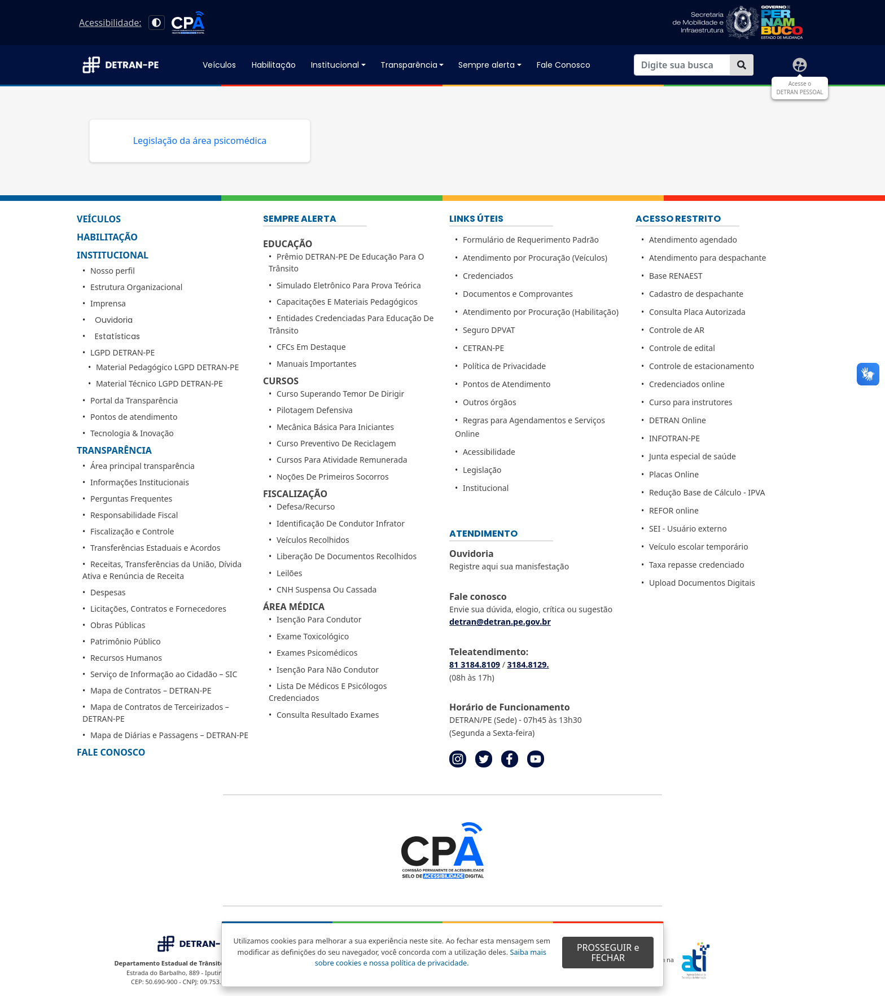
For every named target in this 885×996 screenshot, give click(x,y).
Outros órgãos (489, 402)
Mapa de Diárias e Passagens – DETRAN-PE (169, 735)
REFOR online (674, 510)
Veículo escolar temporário (698, 546)
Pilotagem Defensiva (315, 410)
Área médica (294, 606)
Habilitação (107, 237)
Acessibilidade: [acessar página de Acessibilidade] (110, 22)
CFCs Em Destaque (311, 346)
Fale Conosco (111, 752)
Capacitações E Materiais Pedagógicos (347, 301)
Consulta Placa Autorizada (697, 311)
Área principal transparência (142, 465)
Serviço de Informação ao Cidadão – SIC (164, 674)
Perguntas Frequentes (131, 498)
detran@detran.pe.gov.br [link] (500, 621)
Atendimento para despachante (707, 257)
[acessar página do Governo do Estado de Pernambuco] (737, 22)
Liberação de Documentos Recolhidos (347, 556)
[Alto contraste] (156, 22)
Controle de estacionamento (701, 366)
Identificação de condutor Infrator (341, 523)
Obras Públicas (117, 625)
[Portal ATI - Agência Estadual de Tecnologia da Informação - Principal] (715, 960)
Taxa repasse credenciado (696, 564)
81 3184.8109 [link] (474, 664)
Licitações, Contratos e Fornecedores (158, 608)
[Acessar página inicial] (126, 65)
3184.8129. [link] (528, 664)
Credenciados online (687, 384)
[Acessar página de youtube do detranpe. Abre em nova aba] (535, 758)
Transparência (408, 65)
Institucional (335, 65)
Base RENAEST (676, 275)
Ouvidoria (114, 320)
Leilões (290, 573)
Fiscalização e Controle (132, 531)
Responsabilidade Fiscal (134, 515)
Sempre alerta (486, 65)
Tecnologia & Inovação (132, 433)
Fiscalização (295, 494)
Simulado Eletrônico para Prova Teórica (349, 285)
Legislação (482, 469)
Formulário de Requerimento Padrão (531, 239)
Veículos (99, 219)
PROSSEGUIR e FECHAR (608, 952)
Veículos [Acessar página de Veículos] (219, 65)
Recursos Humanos (126, 657)
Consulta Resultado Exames (328, 714)
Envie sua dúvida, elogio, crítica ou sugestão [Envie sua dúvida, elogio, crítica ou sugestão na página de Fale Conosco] (530, 609)
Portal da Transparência (134, 400)
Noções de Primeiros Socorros (333, 476)
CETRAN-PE (483, 348)
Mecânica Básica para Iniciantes (335, 427)
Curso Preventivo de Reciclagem (336, 443)
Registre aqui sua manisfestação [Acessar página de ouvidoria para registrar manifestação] (509, 566)
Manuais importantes (317, 363)
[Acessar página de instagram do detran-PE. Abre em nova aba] (457, 758)
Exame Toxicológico (313, 636)
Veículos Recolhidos (313, 539)
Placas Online (674, 474)
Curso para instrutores (691, 402)
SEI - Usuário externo (688, 528)
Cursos (281, 381)
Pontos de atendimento (133, 416)
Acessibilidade (489, 451)
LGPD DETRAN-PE (122, 352)
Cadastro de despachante (696, 293)
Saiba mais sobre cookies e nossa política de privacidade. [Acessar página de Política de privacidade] (430, 957)
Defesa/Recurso (306, 506)
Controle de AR (676, 329)
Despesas (108, 592)
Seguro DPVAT (489, 329)
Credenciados (488, 275)
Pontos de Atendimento (507, 384)
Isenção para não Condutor (328, 669)
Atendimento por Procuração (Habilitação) (541, 311)
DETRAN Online (677, 420)
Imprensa (108, 303)
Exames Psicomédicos (317, 652)
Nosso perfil (112, 270)
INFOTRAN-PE (674, 438)
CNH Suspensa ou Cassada (327, 589)
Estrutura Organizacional (136, 287)
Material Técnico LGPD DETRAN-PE (159, 383)
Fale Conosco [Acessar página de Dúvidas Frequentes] (563, 65)
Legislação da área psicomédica (200, 140)
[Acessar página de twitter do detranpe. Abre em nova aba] (483, 758)
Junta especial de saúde (692, 456)
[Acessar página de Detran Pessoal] (799, 64)
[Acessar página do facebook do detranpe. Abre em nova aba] (509, 758)
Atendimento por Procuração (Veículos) (535, 257)
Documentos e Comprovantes (518, 293)
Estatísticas (117, 336)
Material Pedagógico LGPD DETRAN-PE (167, 367)
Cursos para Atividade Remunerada (342, 459)
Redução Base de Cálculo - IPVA (707, 492)
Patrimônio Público (125, 641)
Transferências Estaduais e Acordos (155, 547)
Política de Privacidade (504, 366)
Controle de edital (682, 348)
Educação (287, 244)
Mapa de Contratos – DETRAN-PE (151, 690)
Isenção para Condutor (319, 619)
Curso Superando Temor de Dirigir (340, 393)
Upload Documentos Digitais (702, 582)
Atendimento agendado (693, 239)
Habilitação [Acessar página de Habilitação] (274, 65)
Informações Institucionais (139, 482)
